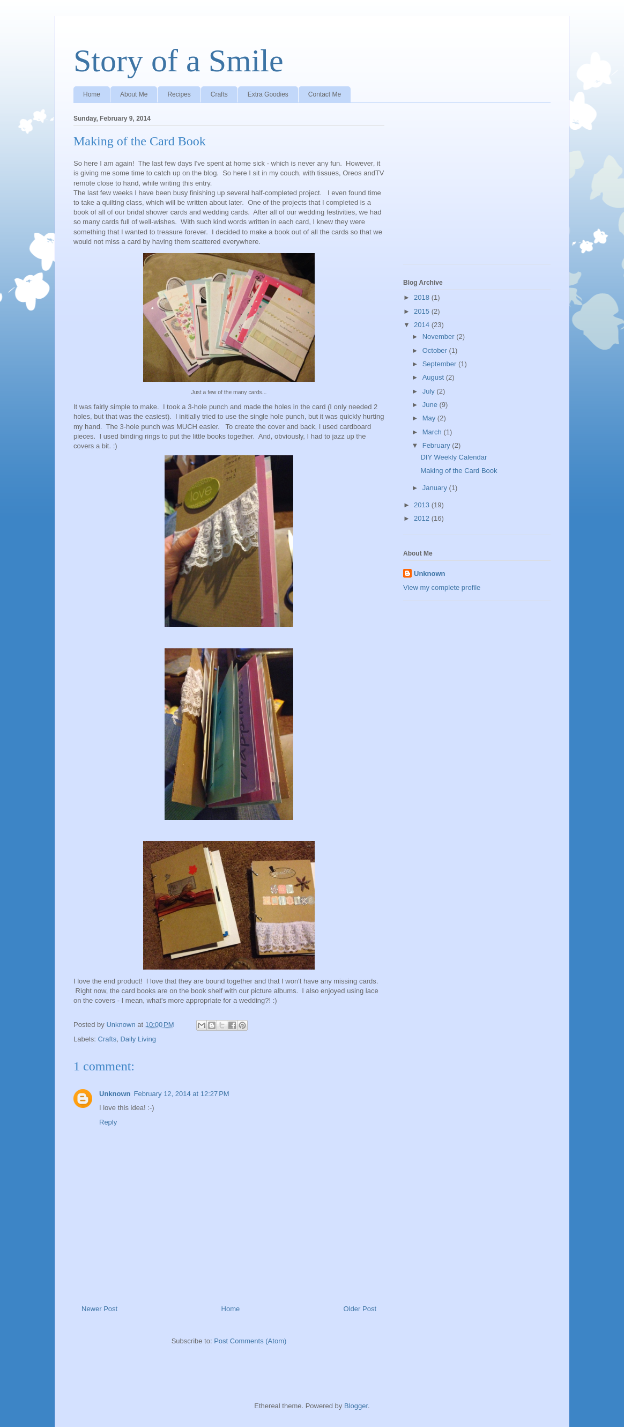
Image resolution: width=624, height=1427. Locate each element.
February (437, 445)
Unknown (115, 1094)
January (435, 488)
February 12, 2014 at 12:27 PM (181, 1094)
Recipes (178, 94)
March (433, 432)
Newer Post (99, 1309)
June (431, 405)
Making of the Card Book (458, 471)
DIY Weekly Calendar (453, 457)
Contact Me (324, 94)
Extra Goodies (268, 94)
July (429, 391)
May (429, 418)
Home (91, 94)
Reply (108, 1122)
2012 (423, 518)
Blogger (356, 1406)
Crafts (219, 94)
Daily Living (137, 1039)
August (434, 377)
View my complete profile (441, 587)
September (440, 364)
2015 (423, 311)
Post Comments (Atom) (250, 1341)
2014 (423, 325)
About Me (133, 94)
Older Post (360, 1309)
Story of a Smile (178, 60)
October (435, 350)
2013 (423, 505)
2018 (423, 297)
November (439, 336)
